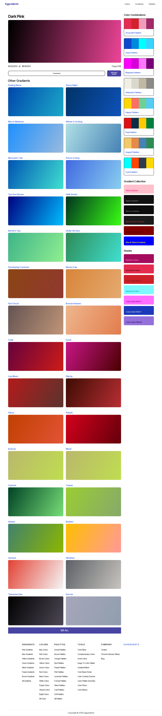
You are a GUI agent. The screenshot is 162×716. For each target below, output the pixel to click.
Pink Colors (43, 654)
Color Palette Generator (86, 681)
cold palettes (59, 690)
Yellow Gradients (28, 659)
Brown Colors (44, 659)
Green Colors (44, 668)
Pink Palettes (59, 672)
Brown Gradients (28, 676)
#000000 (13, 66)
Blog (102, 659)
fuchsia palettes (60, 681)
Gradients (139, 4)
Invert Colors (82, 659)
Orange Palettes (60, 659)
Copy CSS (116, 66)
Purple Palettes (59, 668)
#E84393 (26, 66)
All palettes (58, 699)
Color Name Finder (85, 672)
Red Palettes (59, 663)
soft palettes (59, 694)
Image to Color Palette (86, 663)
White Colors (44, 681)
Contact (104, 650)
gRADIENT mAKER (114, 73)
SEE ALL (64, 630)
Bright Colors (44, 694)
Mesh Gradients (28, 668)
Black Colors (44, 676)
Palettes (152, 4)
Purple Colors (44, 685)
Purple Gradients (28, 672)
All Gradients (26, 681)
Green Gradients (28, 663)
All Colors (42, 699)
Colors (127, 4)
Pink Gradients (27, 650)
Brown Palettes (59, 654)
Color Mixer (82, 650)
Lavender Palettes (61, 676)
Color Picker (82, 685)
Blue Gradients (27, 654)
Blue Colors (43, 650)
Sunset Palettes (60, 650)
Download (56, 73)
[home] (11, 4)
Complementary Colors (86, 654)
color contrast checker (86, 676)
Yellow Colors (44, 663)
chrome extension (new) (110, 654)
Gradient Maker (83, 668)
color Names (82, 690)
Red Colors (43, 672)
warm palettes (59, 685)
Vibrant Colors (44, 690)
